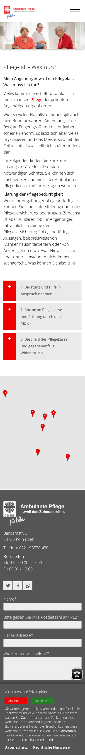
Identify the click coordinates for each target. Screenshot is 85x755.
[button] (7, 585)
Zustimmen (42, 701)
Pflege (36, 99)
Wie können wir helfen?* (26, 653)
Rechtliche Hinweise (51, 747)
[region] (42, 432)
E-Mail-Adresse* (18, 635)
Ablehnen (14, 701)
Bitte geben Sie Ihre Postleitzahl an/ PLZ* (41, 617)
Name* (10, 599)
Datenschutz (16, 747)
